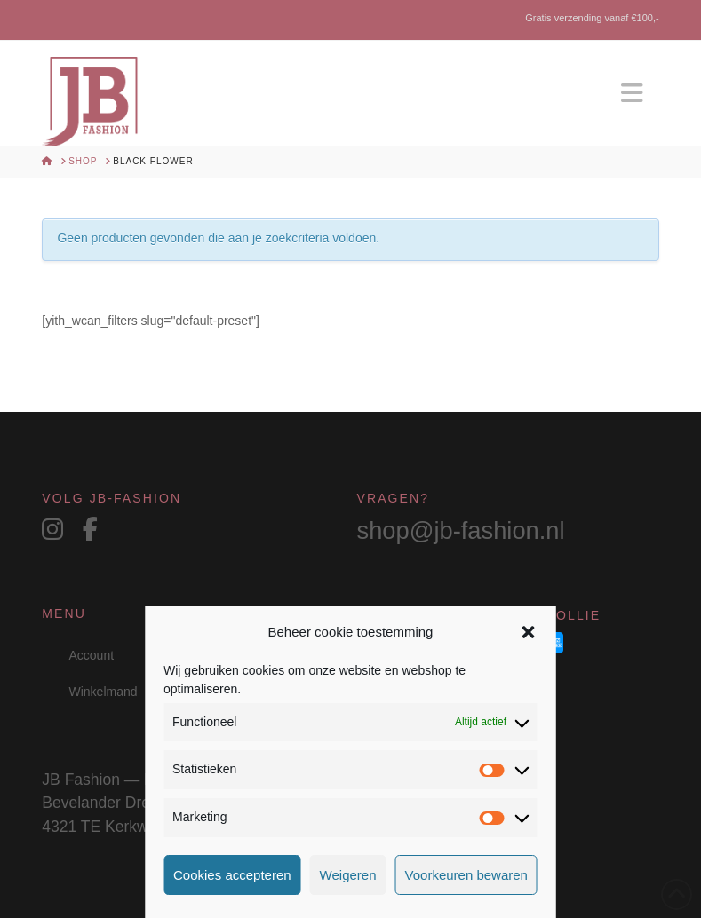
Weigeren (348, 874)
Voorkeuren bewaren (466, 874)
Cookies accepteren (232, 874)
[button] (529, 632)
